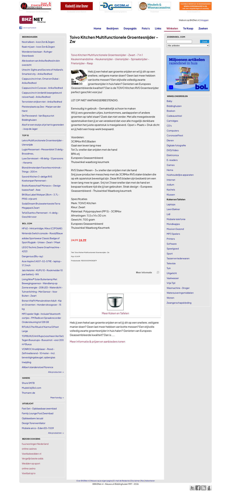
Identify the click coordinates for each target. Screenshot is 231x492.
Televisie (171, 263)
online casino (28, 468)
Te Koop (188, 28)
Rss (142, 481)
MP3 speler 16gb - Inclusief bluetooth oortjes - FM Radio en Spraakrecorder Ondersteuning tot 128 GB (41, 317)
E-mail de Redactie (122, 481)
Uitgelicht (172, 273)
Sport (170, 253)
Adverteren (150, 481)
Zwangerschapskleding (179, 302)
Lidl (168, 214)
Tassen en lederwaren (178, 258)
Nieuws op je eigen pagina (101, 481)
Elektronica (173, 155)
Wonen (170, 297)
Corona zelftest (175, 135)
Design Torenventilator (33, 423)
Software (172, 243)
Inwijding (26, 362)
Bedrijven (112, 28)
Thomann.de (28, 392)
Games (171, 164)
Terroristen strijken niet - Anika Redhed (42, 101)
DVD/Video (173, 150)
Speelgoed (173, 248)
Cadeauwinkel (174, 115)
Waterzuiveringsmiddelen (180, 292)
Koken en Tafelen (176, 199)
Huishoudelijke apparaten (180, 174)
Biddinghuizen (174, 105)
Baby (169, 100)
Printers (171, 238)
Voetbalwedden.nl (31, 453)
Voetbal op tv (28, 473)
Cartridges (172, 120)
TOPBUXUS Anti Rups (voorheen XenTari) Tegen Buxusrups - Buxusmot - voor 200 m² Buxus (43, 340)
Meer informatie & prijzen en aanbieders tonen (97, 341)
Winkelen (172, 28)
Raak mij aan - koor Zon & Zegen (38, 46)
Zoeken (203, 28)
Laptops (171, 204)
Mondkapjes (173, 223)
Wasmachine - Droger (178, 287)
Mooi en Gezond (175, 228)
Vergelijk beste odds (32, 458)
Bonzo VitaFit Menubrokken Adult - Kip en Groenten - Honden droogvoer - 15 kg (42, 304)
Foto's (146, 28)
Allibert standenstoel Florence (37, 367)
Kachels (171, 189)
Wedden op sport (31, 463)
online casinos (29, 448)
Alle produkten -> (56, 433)
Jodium (170, 184)
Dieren (170, 140)
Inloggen (204, 20)
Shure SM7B (28, 382)
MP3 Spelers (173, 233)
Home (97, 28)
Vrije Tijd (171, 282)
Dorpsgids (130, 28)
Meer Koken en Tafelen (115, 313)
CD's (169, 125)
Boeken (171, 110)
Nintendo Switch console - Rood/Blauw (42, 233)
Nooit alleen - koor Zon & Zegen (38, 41)
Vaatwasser (173, 278)
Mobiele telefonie (176, 219)
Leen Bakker (173, 209)
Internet (171, 179)
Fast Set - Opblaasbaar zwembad (39, 408)
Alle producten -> (56, 372)
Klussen (171, 194)
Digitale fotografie (176, 145)
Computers (173, 130)
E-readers (172, 159)
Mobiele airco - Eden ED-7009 (38, 428)
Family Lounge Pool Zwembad (37, 413)
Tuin (169, 268)
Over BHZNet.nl (83, 481)
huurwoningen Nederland (35, 443)
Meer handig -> (57, 397)
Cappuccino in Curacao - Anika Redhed (42, 87)
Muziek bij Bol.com (31, 387)
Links (158, 28)
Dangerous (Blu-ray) (32, 256)
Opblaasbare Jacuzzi (32, 418)
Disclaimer (135, 481)
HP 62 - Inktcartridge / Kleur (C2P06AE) (42, 228)
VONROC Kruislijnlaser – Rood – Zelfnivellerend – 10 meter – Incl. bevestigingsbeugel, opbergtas (38, 353)
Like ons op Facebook (29, 28)
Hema (170, 169)
